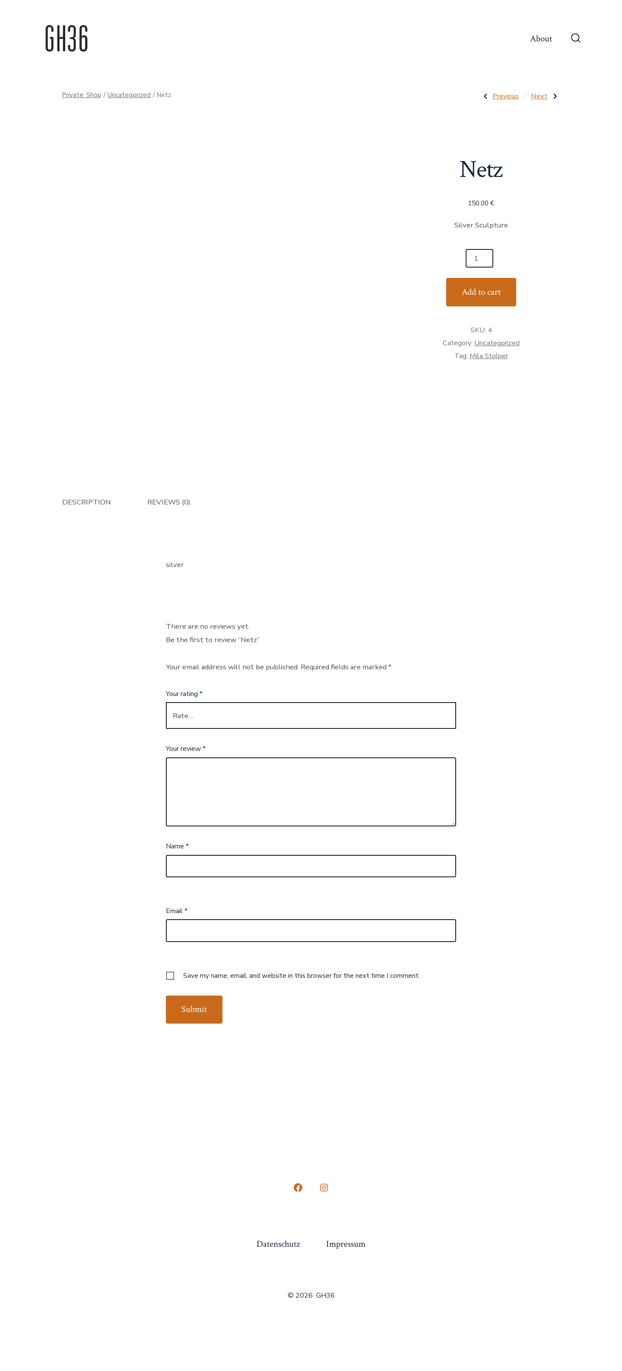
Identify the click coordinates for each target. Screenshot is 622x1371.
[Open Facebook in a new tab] (298, 1188)
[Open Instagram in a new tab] (324, 1188)
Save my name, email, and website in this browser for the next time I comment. (301, 975)
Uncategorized (129, 95)
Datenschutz (278, 1244)
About (541, 38)
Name (177, 846)
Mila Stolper (489, 356)
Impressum (345, 1244)
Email (176, 911)
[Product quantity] (479, 258)
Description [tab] (86, 502)
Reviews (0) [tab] (168, 502)
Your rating (184, 694)
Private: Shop (82, 95)
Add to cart (481, 292)
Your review (186, 748)
